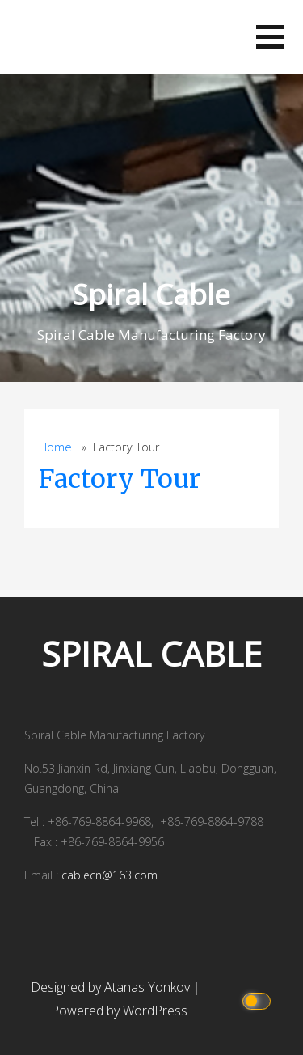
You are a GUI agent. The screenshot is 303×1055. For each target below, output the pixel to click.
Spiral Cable (151, 294)
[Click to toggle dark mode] (259, 999)
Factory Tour (119, 479)
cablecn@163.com (109, 875)
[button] (270, 36)
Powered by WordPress (119, 1010)
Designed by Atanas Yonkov (112, 987)
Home (55, 447)
